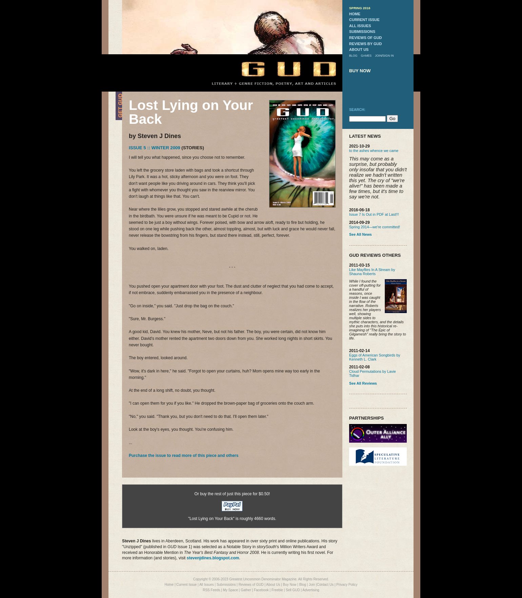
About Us (273, 584)
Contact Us (325, 584)
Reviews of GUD (251, 584)
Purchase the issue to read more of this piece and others (183, 455)
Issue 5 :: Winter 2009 (154, 147)
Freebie (277, 590)
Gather (246, 590)
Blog (302, 584)
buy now (360, 70)
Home (169, 584)
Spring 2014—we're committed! (374, 227)
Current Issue (186, 584)
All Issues (206, 584)
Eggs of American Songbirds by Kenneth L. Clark (374, 357)
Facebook (261, 590)
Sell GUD (293, 590)
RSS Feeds (211, 590)
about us (358, 49)
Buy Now (290, 584)
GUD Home (283, 68)
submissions (362, 32)
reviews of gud (365, 38)
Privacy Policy (346, 584)
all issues (360, 26)
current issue (364, 20)
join (378, 55)
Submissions (226, 584)
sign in (388, 55)
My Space (230, 590)
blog (353, 55)
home (354, 14)
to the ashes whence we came (373, 151)
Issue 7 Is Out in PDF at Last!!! (374, 214)
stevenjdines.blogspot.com (213, 558)
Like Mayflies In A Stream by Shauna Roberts (372, 272)
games (366, 55)
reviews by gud (365, 44)
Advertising (310, 590)
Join (312, 584)
